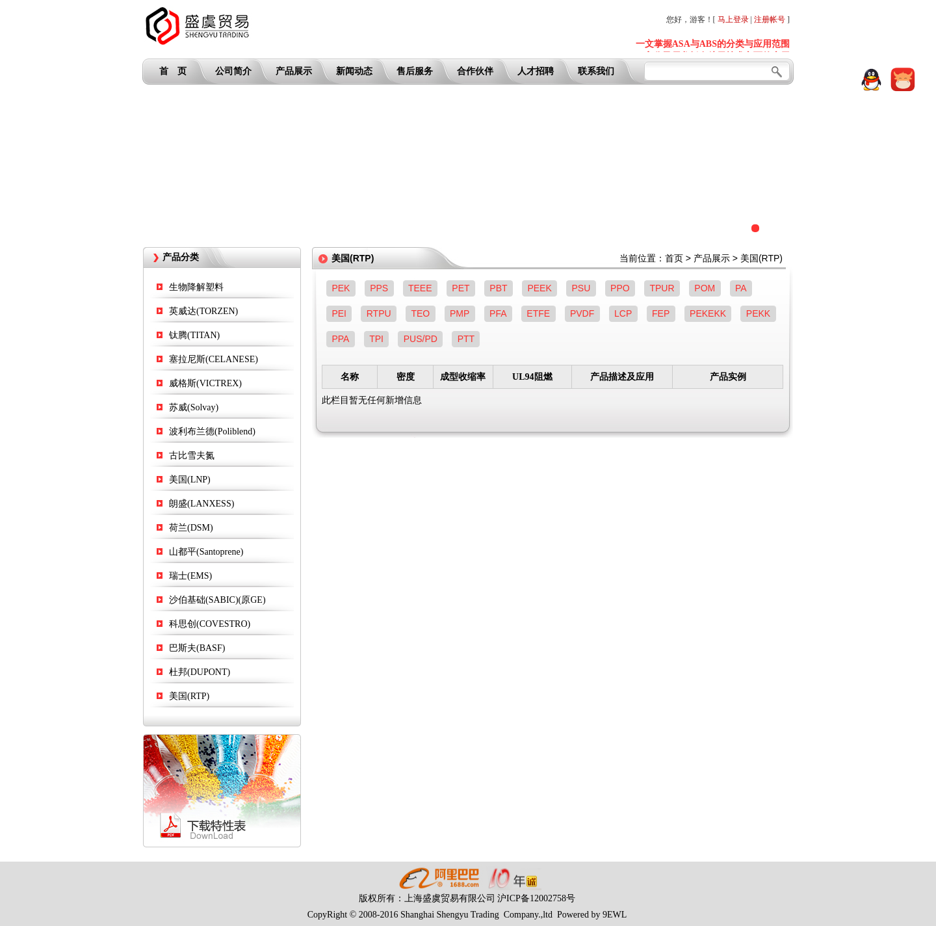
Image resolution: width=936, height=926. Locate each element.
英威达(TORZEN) (203, 311)
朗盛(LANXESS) (201, 504)
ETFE (538, 313)
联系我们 (596, 71)
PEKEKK (708, 313)
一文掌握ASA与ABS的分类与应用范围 (713, 44)
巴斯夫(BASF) (197, 648)
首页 (674, 258)
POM (704, 288)
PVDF (582, 313)
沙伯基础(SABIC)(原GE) (217, 600)
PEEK (539, 288)
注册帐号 (769, 19)
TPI (376, 339)
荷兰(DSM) (191, 528)
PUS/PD (420, 339)
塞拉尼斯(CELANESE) (213, 359)
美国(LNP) (190, 479)
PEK (341, 288)
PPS (379, 288)
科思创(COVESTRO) (209, 624)
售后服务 (414, 71)
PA (741, 288)
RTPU (379, 313)
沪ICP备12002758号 (536, 898)
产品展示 (294, 71)
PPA (340, 339)
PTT (466, 339)
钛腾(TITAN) (194, 335)
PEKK (758, 313)
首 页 (173, 71)
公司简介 (233, 71)
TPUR (661, 288)
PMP (459, 313)
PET (460, 288)
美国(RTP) (189, 696)
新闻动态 (354, 71)
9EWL (615, 914)
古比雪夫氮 (191, 455)
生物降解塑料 (196, 287)
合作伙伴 (475, 71)
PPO (620, 288)
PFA (497, 313)
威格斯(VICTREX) (205, 383)
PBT (498, 288)
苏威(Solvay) (193, 407)
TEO (420, 313)
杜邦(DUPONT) (199, 672)
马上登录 (733, 19)
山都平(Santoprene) (206, 552)
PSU (581, 288)
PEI (339, 313)
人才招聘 (535, 71)
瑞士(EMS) (190, 576)
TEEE (420, 288)
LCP (623, 313)
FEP (661, 313)
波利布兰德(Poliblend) (212, 431)
